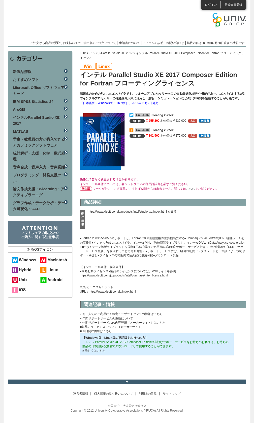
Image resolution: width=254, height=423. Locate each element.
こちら (190, 189)
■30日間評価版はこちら (96, 331)
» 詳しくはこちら (94, 350)
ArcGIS (19, 109)
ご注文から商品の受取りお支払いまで (55, 43)
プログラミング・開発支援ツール (39, 178)
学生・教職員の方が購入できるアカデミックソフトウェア (39, 142)
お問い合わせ (175, 43)
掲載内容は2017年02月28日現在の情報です (216, 43)
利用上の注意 (148, 393)
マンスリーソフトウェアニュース (60, 22)
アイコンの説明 (153, 43)
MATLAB (20, 131)
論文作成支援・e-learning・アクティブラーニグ (38, 192)
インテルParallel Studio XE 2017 (111, 53)
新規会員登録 (233, 4)
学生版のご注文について (100, 43)
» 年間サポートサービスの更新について (106, 318)
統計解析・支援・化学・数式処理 (39, 156)
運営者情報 (80, 393)
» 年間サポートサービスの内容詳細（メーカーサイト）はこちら (123, 322)
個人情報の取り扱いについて (113, 393)
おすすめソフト (26, 79)
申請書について (129, 43)
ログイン (211, 4)
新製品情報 (22, 72)
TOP (83, 53)
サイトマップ (172, 393)
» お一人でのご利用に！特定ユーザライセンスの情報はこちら (121, 314)
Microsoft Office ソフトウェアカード (38, 90)
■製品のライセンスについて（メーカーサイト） (112, 327)
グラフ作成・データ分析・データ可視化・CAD (39, 206)
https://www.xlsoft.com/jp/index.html (112, 291)
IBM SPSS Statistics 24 (33, 101)
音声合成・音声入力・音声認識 (39, 167)
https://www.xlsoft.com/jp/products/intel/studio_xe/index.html (127, 211)
